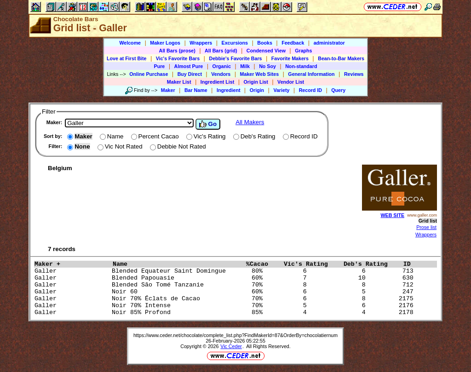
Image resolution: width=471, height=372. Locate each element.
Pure (159, 66)
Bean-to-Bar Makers (341, 58)
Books (264, 43)
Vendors (220, 74)
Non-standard (301, 66)
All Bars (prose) (177, 50)
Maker (168, 90)
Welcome (130, 43)
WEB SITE (393, 215)
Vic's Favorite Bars (178, 58)
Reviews (354, 74)
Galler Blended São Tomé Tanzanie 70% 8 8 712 (225, 284)
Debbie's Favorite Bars (235, 58)
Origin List (256, 82)
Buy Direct (190, 74)
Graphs (303, 50)
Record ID (310, 90)
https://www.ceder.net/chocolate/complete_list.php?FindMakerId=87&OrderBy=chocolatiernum (235, 335)
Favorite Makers (290, 58)
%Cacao (262, 264)
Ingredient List (217, 82)
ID (410, 264)
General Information (311, 74)
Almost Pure (188, 66)
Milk (245, 66)
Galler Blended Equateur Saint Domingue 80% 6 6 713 (225, 271)
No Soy (267, 66)
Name (177, 264)
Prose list (426, 227)
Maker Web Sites (259, 74)
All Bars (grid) (221, 50)
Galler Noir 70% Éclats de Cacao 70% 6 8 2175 (225, 298)
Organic (222, 66)
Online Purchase (148, 74)
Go (208, 124)
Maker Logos (165, 43)
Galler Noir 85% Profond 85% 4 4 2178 (225, 312)
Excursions (235, 43)
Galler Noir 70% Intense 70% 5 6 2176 (225, 305)
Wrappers (201, 43)
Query (338, 90)
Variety (281, 90)
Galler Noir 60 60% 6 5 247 (225, 291)
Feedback (292, 43)
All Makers (250, 122)
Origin (257, 90)
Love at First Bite (126, 58)
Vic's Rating (311, 264)
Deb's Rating (371, 264)
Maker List (179, 82)
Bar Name (195, 90)
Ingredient (229, 90)
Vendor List (290, 82)
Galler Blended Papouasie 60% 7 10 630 (225, 278)
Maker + (71, 264)
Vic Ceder (231, 346)
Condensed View (266, 50)
